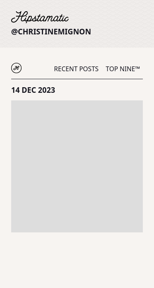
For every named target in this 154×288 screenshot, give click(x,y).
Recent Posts (76, 68)
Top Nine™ (123, 68)
